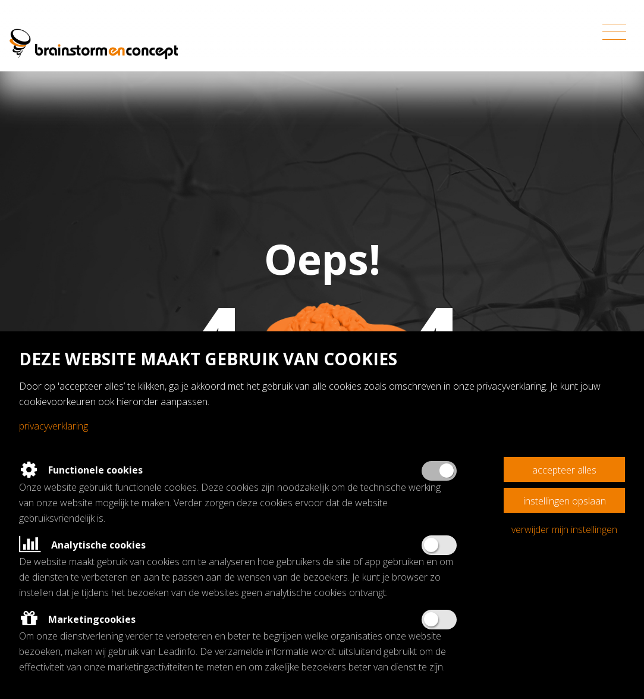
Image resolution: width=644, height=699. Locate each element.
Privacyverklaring (53, 426)
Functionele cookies (81, 470)
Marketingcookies (77, 619)
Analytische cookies (82, 544)
